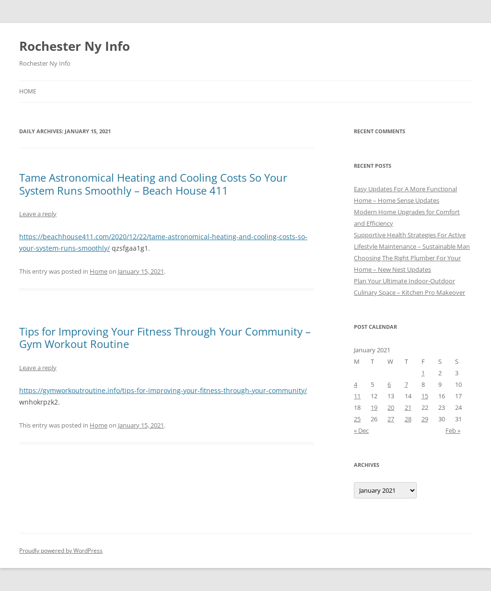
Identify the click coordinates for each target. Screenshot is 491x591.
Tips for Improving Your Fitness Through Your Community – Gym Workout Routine (165, 337)
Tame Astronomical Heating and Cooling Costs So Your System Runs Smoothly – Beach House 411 (153, 183)
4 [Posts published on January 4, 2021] (355, 384)
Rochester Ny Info (74, 46)
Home (27, 91)
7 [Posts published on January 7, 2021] (406, 384)
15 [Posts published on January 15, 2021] (424, 396)
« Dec (361, 430)
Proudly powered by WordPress (61, 550)
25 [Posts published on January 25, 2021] (357, 419)
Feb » (452, 430)
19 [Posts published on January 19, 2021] (374, 407)
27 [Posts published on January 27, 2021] (390, 419)
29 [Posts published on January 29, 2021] (424, 419)
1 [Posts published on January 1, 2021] (423, 373)
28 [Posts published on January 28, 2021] (408, 419)
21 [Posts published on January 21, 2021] (408, 407)
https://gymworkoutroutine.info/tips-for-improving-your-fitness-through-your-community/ (163, 390)
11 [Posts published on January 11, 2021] (357, 396)
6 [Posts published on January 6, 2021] (389, 384)
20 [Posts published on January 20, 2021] (390, 407)
